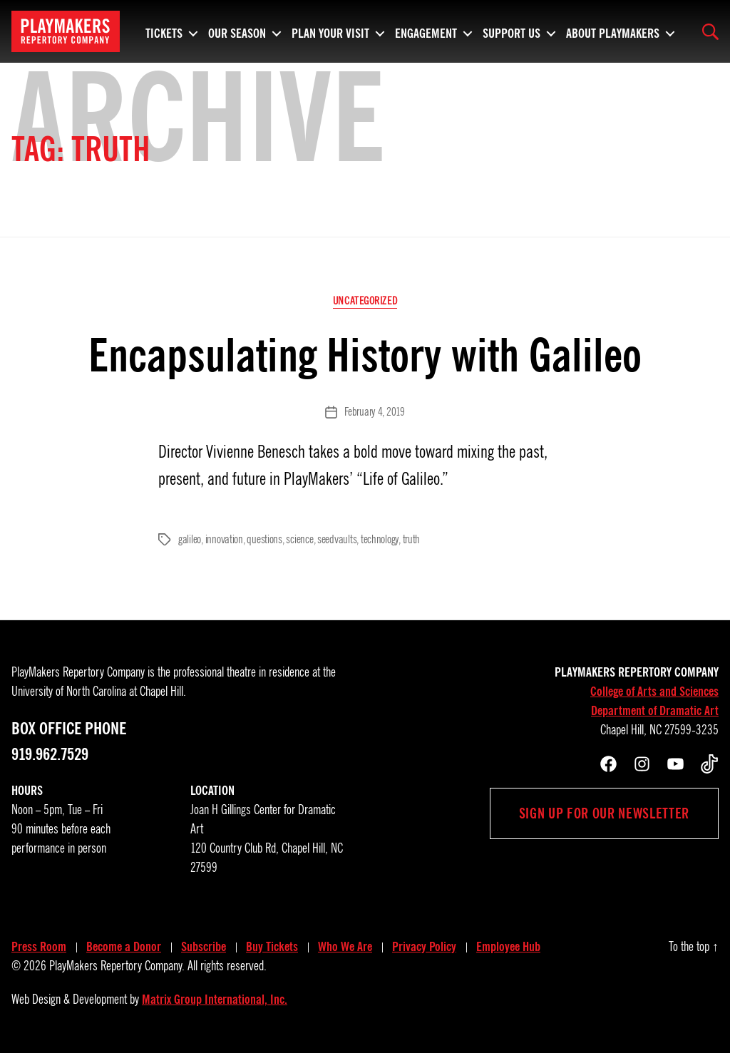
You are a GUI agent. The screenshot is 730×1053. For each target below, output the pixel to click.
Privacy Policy (424, 946)
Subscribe (203, 946)
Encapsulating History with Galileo (365, 355)
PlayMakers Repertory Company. (117, 966)
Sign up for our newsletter (604, 813)
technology (380, 540)
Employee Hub (508, 946)
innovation (224, 540)
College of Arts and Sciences (654, 691)
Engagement (426, 31)
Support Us (511, 31)
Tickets (163, 31)
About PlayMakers (612, 31)
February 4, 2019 (374, 412)
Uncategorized (365, 300)
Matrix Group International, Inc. (214, 999)
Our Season (237, 31)
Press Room (38, 946)
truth (412, 540)
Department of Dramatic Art (655, 710)
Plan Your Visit (330, 31)
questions (264, 540)
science (299, 540)
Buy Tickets (272, 946)
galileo (189, 540)
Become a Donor (123, 946)
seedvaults (336, 540)
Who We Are (345, 946)
